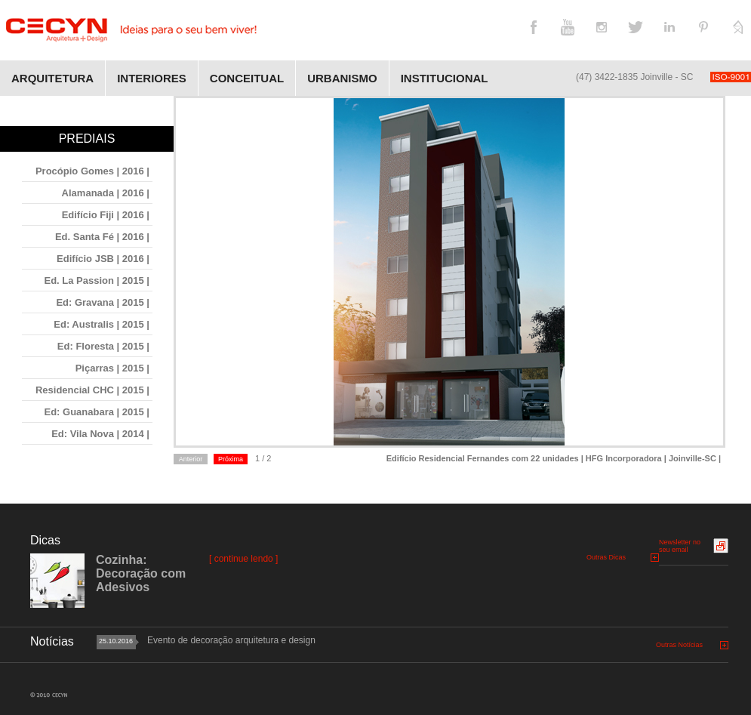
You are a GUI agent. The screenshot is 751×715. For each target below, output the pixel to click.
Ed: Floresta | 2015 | (103, 346)
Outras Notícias (679, 645)
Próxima (230, 459)
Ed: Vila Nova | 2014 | (100, 433)
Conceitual (247, 78)
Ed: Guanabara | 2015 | (97, 412)
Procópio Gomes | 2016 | (92, 171)
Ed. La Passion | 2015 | (96, 280)
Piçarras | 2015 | (112, 368)
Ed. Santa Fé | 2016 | (102, 236)
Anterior (191, 459)
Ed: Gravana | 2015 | (102, 302)
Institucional (444, 78)
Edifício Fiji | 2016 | (105, 214)
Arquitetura (52, 78)
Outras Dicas (606, 557)
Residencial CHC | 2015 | (92, 390)
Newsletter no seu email (679, 545)
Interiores (151, 78)
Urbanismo (342, 78)
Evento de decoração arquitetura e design (231, 640)
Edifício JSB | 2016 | (103, 258)
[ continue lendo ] (243, 558)
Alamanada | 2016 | (105, 193)
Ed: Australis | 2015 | (101, 324)
